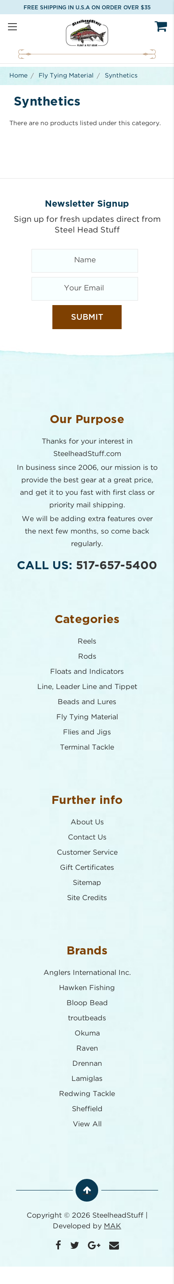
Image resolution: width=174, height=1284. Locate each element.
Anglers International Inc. (87, 973)
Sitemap (87, 883)
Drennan (87, 1063)
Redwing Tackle (87, 1094)
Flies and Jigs (87, 732)
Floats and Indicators (87, 671)
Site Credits (87, 898)
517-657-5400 (116, 565)
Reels (87, 641)
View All (87, 1124)
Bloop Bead (87, 1003)
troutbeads (87, 1018)
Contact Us (87, 837)
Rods (87, 656)
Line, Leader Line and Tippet (87, 687)
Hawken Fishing (87, 988)
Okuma (87, 1033)
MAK (112, 1226)
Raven (87, 1048)
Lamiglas (87, 1079)
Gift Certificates (87, 867)
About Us (87, 822)
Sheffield (87, 1109)
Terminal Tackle (87, 747)
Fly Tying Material (87, 717)
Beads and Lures (87, 702)
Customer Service (87, 852)
